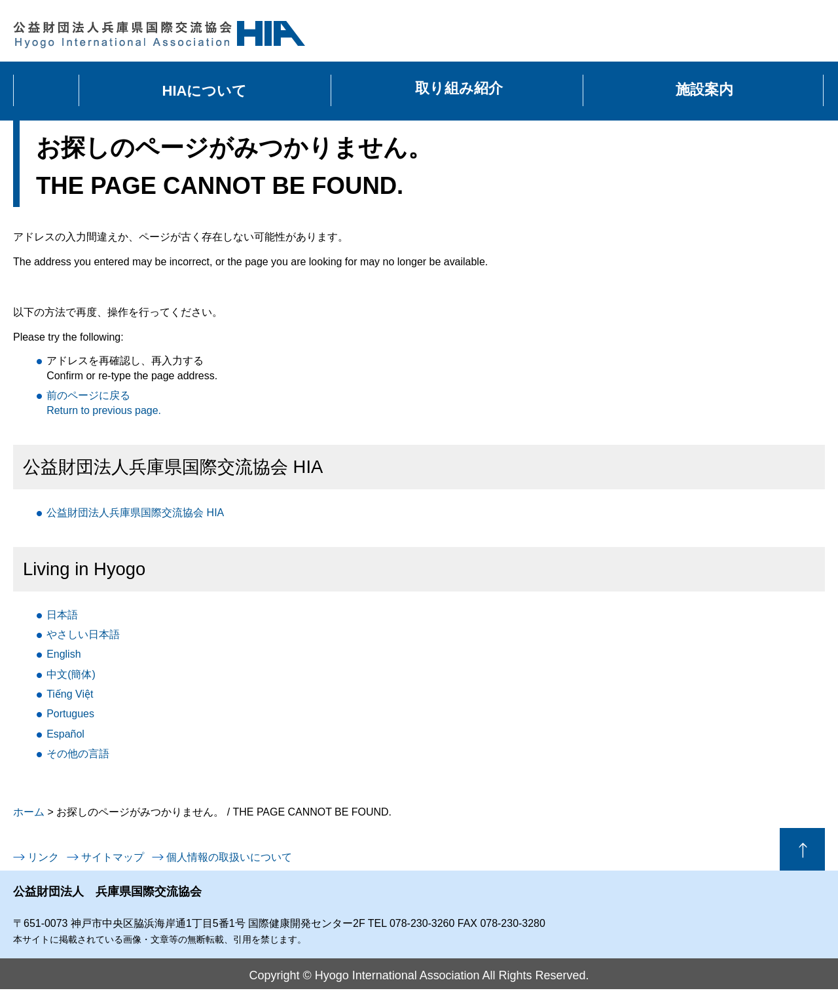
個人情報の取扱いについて (229, 857)
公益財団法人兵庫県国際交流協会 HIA (135, 512)
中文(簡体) (71, 674)
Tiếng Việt (69, 694)
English (63, 654)
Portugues (70, 713)
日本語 (62, 614)
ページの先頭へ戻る (802, 849)
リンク (43, 857)
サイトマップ (112, 857)
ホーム (29, 812)
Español (65, 734)
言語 (77, 753)
